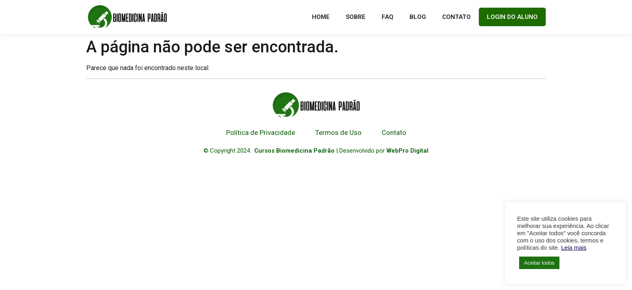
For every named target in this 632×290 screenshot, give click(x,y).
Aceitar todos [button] (539, 263)
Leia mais (573, 247)
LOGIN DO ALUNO (512, 17)
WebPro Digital (407, 150)
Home (321, 17)
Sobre (356, 17)
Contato (456, 17)
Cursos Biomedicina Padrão (294, 150)
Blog (418, 17)
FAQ (387, 17)
